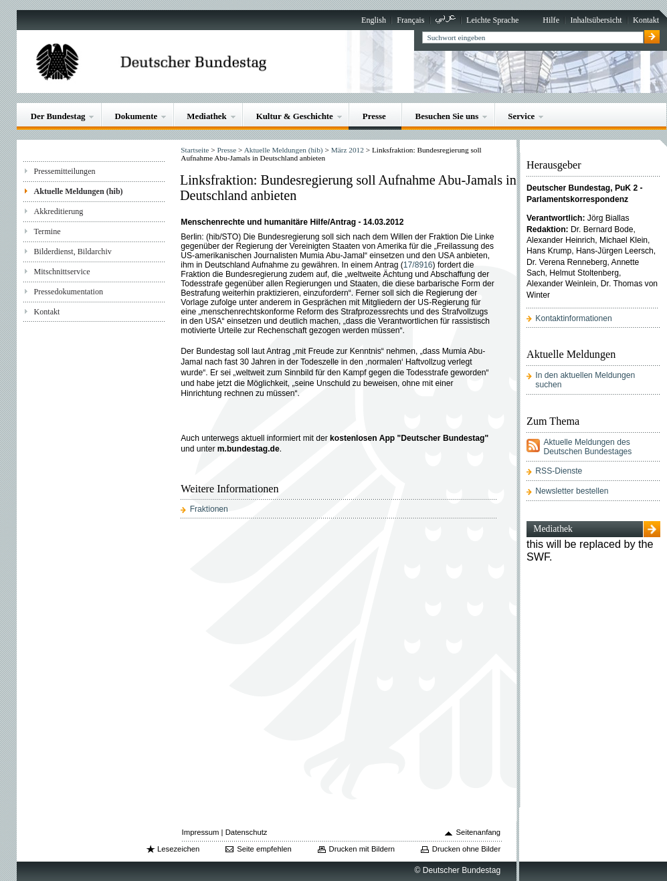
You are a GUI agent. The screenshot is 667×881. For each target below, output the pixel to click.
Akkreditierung (58, 211)
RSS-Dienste (558, 471)
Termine (46, 231)
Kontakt (646, 20)
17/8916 (418, 265)
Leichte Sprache (492, 20)
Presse (374, 116)
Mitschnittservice (61, 271)
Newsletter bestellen (571, 491)
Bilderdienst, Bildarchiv (72, 251)
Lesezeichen (178, 849)
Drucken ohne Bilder (466, 849)
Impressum (200, 832)
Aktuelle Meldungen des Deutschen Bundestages (587, 446)
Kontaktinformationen (573, 318)
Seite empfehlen (264, 849)
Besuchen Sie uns (447, 116)
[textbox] (533, 37)
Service (521, 116)
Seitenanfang (478, 832)
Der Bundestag (58, 116)
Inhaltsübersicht (596, 20)
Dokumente (135, 116)
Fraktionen (209, 509)
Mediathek (207, 116)
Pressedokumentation (68, 291)
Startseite (195, 150)
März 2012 (347, 150)
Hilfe (551, 20)
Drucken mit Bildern (362, 849)
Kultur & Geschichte (294, 116)
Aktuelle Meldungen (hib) (77, 191)
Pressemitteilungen (64, 171)
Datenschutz (246, 832)
